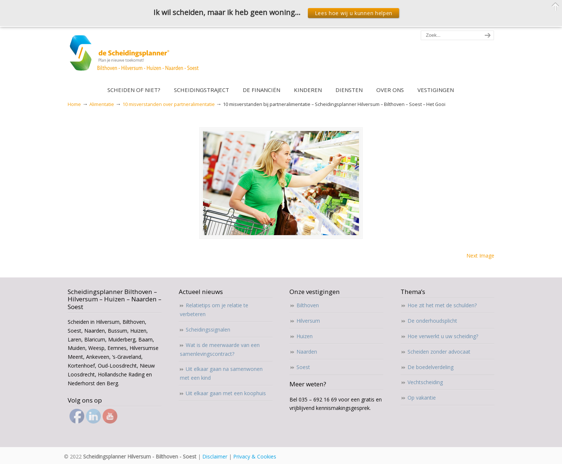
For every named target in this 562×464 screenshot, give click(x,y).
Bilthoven (307, 305)
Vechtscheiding (425, 382)
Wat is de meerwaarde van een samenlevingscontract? (220, 349)
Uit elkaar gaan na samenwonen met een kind (221, 373)
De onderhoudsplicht (432, 320)
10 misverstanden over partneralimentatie (168, 104)
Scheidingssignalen (208, 329)
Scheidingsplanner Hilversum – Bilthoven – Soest (137, 57)
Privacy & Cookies (254, 456)
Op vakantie (422, 397)
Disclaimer (214, 456)
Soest (303, 367)
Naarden (306, 351)
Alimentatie (101, 104)
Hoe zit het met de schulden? (442, 305)
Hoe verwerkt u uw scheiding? (443, 336)
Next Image (480, 255)
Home (74, 104)
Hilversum (308, 320)
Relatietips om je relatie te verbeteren (214, 310)
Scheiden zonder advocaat (439, 351)
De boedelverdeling (430, 367)
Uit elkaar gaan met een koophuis (226, 393)
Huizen (304, 336)
